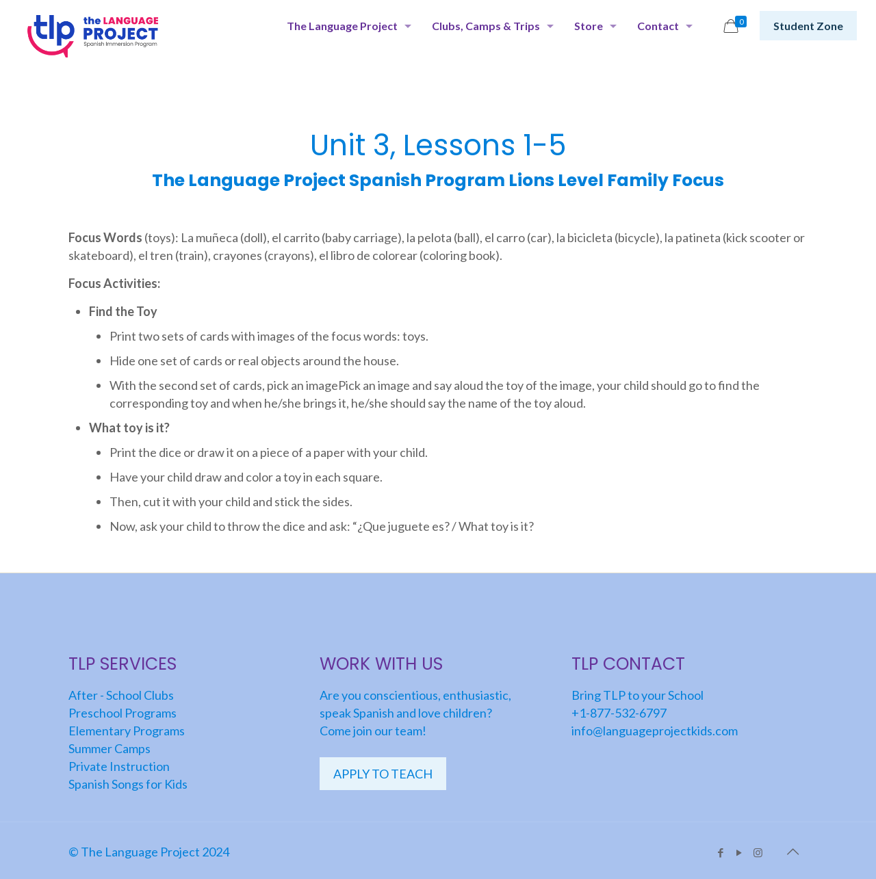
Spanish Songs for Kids (128, 783)
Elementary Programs (126, 730)
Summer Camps (109, 748)
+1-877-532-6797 (619, 712)
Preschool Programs (122, 712)
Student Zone (808, 25)
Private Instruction (119, 766)
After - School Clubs (121, 695)
